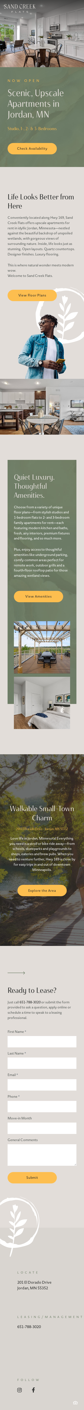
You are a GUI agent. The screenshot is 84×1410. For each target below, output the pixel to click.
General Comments (23, 1140)
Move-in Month (20, 1118)
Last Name (17, 1053)
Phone (14, 1096)
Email (13, 1074)
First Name (17, 1031)
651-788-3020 (30, 1002)
